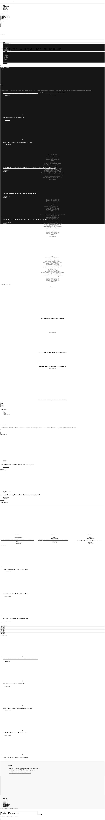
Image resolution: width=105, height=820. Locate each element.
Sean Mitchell (54, 541)
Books (6, 44)
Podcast (4, 802)
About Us (5, 798)
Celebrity (54, 537)
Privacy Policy (6, 806)
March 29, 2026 (8, 222)
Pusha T (4, 413)
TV (18, 538)
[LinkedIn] (2, 18)
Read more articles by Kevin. (70, 427)
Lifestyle (5, 7)
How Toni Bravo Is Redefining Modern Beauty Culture (20, 194)
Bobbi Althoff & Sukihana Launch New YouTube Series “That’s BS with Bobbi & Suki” (20, 93)
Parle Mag (10, 765)
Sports (4, 461)
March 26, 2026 (90, 543)
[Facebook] (3, 14)
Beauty (6, 52)
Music (4, 44)
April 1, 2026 (7, 196)
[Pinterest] (5, 17)
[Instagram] (5, 16)
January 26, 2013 (6, 53)
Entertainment (6, 6)
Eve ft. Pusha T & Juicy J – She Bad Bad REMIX (55, 92)
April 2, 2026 (7, 95)
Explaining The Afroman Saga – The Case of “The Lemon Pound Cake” (25, 219)
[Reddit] (4, 19)
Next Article (2, 470)
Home (4, 5)
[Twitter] (4, 15)
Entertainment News (7, 43)
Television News (8, 50)
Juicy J (4, 412)
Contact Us (5, 9)
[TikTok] (2, 20)
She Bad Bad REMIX (6, 414)
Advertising (5, 803)
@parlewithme (61, 427)
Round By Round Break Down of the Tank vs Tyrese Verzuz (89, 540)
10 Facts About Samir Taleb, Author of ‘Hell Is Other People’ (15, 618)
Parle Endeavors (6, 804)
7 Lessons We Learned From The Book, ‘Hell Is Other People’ (15, 593)
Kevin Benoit (5, 54)
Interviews (5, 8)
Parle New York (6, 805)
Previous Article (3, 434)
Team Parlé (5, 10)
